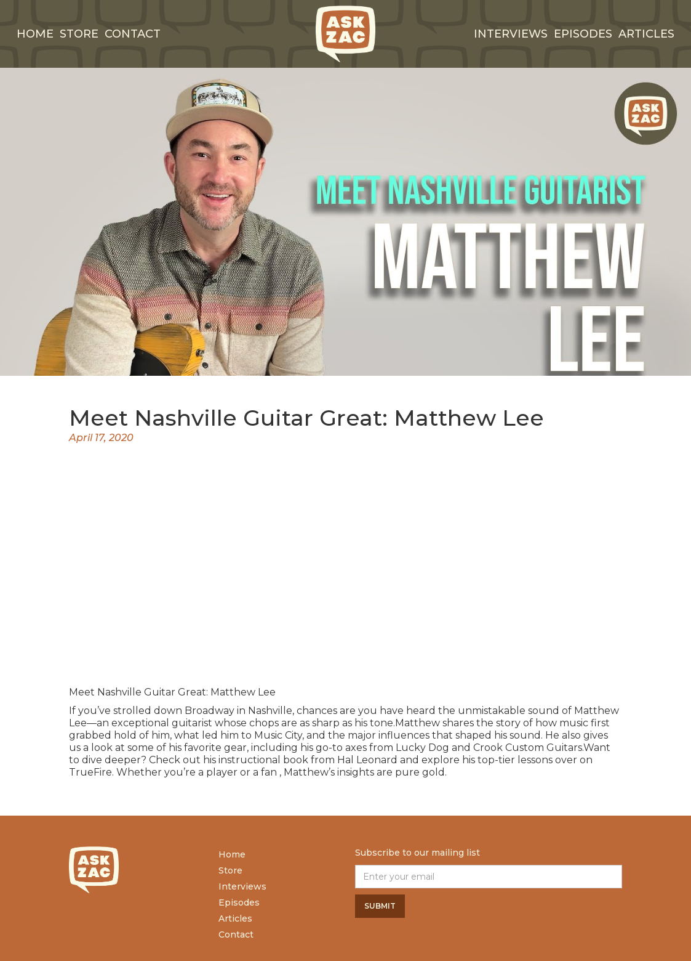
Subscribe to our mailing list (417, 852)
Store (79, 34)
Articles (646, 34)
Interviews (242, 886)
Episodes (583, 34)
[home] (346, 34)
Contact (133, 34)
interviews (511, 34)
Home (35, 34)
